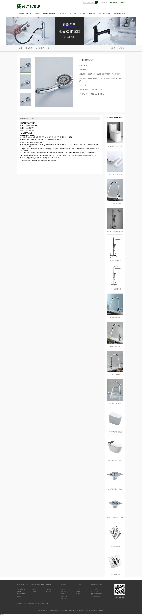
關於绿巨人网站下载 (25, 13)
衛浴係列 (41, 48)
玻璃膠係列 (121, 49)
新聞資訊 (37, 13)
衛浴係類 (34, 589)
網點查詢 (48, 589)
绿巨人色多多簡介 (21, 589)
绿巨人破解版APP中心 (49, 13)
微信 (116, 597)
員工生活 (78, 593)
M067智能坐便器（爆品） (115, 460)
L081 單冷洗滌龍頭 (115, 203)
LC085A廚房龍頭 (115, 317)
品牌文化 (19, 591)
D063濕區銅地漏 (115, 546)
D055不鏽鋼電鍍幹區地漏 (115, 489)
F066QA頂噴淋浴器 (115, 260)
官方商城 (82, 13)
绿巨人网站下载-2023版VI (41, 603)
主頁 (20, 48)
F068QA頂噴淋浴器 (115, 289)
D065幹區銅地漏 (115, 575)
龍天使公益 (63, 13)
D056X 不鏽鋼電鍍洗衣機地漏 (115, 518)
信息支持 (63, 591)
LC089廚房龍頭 (115, 374)
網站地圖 (2, 614)
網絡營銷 (48, 584)
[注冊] (105, 2)
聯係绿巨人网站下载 (119, 13)
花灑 (48, 48)
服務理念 (63, 589)
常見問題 (63, 593)
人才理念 (78, 589)
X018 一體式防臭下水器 (115, 174)
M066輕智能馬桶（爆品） (115, 432)
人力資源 (78, 584)
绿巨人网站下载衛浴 (29, 6)
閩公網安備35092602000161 (96, 610)
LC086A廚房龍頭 (115, 346)
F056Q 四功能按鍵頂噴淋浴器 (115, 232)
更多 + (121, 117)
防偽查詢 (63, 598)
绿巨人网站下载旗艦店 (28, 603)
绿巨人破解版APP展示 (38, 584)
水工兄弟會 (73, 13)
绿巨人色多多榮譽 (21, 593)
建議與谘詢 (92, 13)
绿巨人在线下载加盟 (104, 13)
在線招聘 (78, 591)
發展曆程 (19, 596)
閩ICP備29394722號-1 (82, 610)
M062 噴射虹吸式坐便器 (115, 146)
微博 (123, 597)
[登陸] (102, 2)
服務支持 (63, 584)
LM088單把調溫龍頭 (115, 403)
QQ (120, 597)
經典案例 (48, 591)
